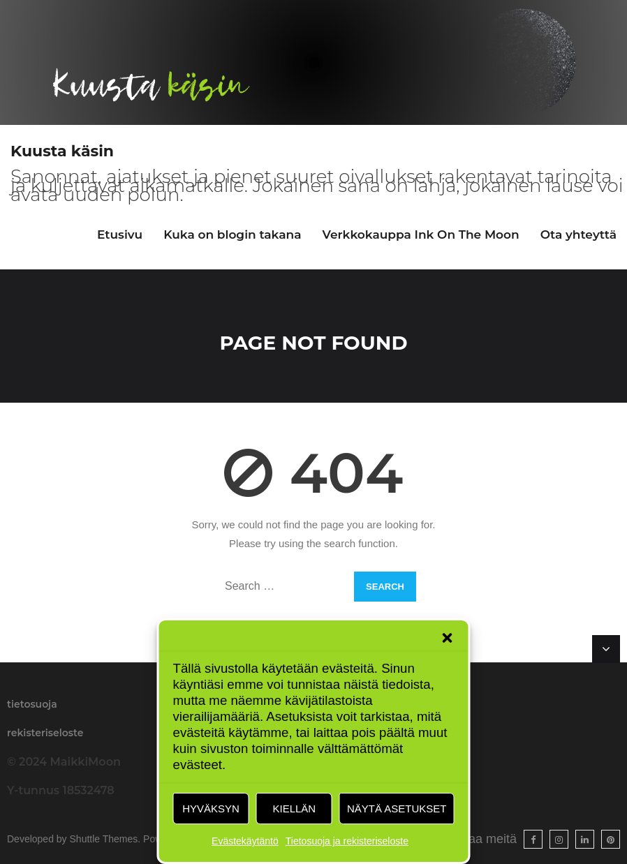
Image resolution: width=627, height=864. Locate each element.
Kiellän (294, 808)
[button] (448, 638)
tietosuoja (32, 704)
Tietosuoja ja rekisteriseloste (347, 841)
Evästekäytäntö (245, 841)
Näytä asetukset (397, 808)
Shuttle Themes (104, 838)
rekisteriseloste (45, 733)
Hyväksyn (210, 808)
